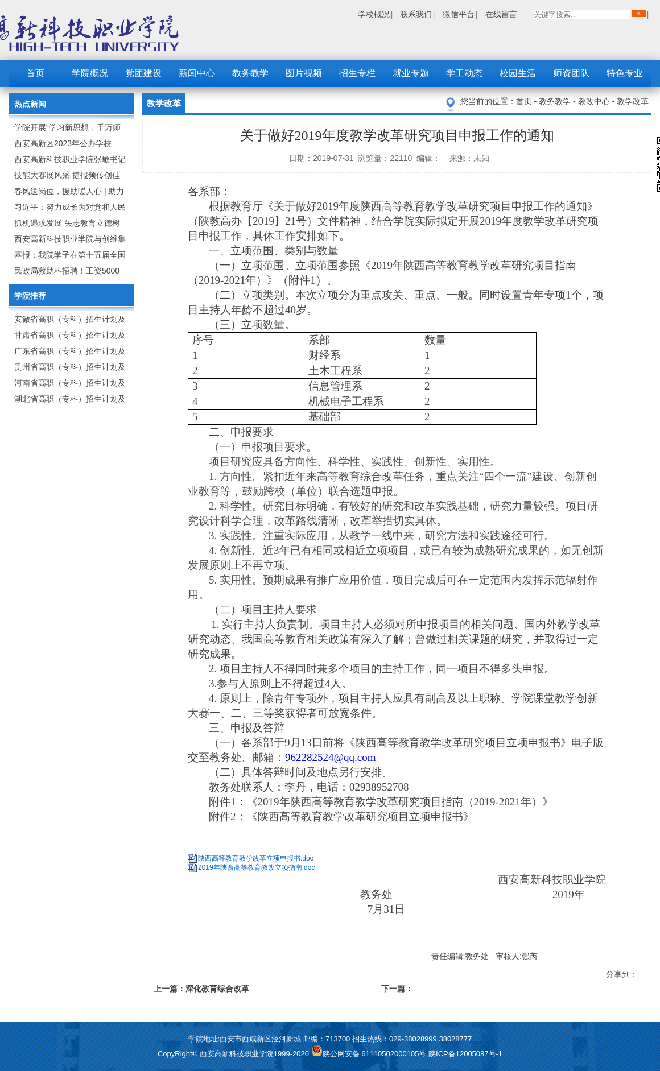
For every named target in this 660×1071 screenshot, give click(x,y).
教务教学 (250, 73)
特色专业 (625, 73)
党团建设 (143, 73)
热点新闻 (30, 104)
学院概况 (90, 73)
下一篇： (397, 988)
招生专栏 (357, 73)
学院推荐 (30, 295)
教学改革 (633, 101)
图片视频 (304, 73)
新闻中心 (197, 73)
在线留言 (501, 14)
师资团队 (571, 73)
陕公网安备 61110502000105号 (369, 1053)
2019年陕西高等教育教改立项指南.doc (256, 867)
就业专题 (411, 73)
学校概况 (374, 14)
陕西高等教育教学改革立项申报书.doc (256, 858)
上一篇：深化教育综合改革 (201, 988)
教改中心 (595, 101)
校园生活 (518, 73)
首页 (35, 73)
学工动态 (464, 73)
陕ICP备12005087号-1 (465, 1053)
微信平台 (459, 14)
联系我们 (416, 14)
